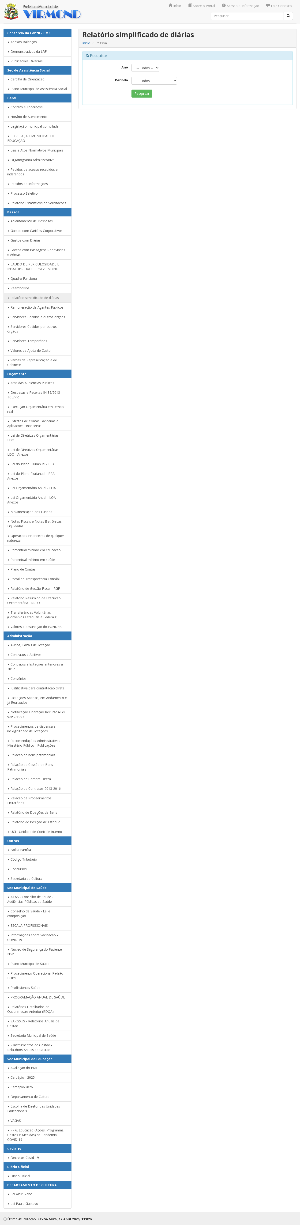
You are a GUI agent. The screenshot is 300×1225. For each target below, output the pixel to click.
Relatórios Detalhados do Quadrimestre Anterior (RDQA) (30, 1009)
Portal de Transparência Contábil (33, 579)
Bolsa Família (19, 849)
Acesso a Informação (240, 6)
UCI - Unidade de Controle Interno (34, 831)
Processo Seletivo (22, 193)
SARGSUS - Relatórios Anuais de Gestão (33, 1023)
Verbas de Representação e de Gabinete (32, 362)
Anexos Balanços (22, 42)
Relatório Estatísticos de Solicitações (36, 203)
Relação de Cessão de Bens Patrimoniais (30, 766)
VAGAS (14, 1120)
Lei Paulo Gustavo (22, 1203)
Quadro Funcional (22, 278)
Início (175, 6)
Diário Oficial (18, 1176)
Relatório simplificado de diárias (33, 297)
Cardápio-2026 (20, 1087)
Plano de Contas (21, 569)
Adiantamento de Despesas (30, 221)
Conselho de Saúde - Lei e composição (28, 913)
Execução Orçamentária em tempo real (35, 409)
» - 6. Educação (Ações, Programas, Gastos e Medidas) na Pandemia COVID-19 (35, 1135)
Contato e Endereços (25, 107)
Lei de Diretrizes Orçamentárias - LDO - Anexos (34, 452)
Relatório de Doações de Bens (32, 812)
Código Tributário (22, 859)
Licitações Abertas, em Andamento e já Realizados (37, 700)
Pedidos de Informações (27, 183)
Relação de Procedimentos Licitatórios (29, 800)
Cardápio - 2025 (21, 1077)
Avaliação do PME (22, 1068)
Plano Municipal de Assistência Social (37, 89)
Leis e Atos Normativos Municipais (35, 150)
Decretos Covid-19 (23, 1157)
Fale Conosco (279, 6)
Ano (124, 67)
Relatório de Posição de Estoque (33, 822)
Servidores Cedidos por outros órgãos (32, 328)
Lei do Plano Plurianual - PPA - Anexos (32, 475)
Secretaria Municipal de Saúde (31, 1035)
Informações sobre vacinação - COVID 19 (32, 937)
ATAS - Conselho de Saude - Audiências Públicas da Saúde (30, 899)
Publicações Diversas (25, 61)
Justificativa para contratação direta (35, 688)
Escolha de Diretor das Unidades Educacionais (33, 1108)
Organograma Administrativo (31, 160)
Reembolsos (18, 288)
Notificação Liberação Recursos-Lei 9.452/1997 (36, 714)
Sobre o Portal (201, 6)
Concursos (17, 869)
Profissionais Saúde (23, 987)
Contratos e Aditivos (24, 654)
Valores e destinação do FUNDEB (34, 626)
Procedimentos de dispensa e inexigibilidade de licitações (31, 728)
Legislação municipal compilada (33, 126)
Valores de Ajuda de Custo (29, 350)
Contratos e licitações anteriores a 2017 (35, 666)
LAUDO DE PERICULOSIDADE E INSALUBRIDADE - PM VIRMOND (33, 266)
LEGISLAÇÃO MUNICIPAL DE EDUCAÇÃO (31, 138)
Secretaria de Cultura (24, 878)
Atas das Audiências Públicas (30, 383)
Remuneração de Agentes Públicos (35, 307)
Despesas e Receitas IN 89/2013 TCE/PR (33, 394)
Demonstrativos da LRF (27, 51)
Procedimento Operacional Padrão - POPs (36, 975)
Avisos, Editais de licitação (28, 645)
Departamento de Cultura (28, 1096)
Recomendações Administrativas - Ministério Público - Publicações (34, 743)
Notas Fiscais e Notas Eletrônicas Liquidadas (34, 523)
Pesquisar (142, 93)
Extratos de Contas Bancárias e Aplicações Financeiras (32, 423)
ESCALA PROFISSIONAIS (27, 925)
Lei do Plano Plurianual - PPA (31, 464)
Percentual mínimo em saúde (31, 559)
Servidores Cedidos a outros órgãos (36, 317)
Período (121, 80)
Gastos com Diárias (24, 240)
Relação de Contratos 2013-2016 (34, 788)
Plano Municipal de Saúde (28, 963)
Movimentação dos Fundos (29, 512)
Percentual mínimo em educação (34, 550)
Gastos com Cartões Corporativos (35, 230)
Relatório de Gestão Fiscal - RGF (33, 588)
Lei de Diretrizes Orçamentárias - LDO (34, 437)
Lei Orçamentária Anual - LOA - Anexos (32, 499)
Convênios (16, 678)
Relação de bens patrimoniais (31, 755)
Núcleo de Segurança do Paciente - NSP (35, 951)
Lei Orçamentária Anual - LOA (31, 488)
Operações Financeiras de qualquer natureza (35, 538)
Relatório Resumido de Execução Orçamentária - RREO (34, 600)
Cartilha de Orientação (26, 79)
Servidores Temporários (27, 341)
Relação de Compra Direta (29, 779)
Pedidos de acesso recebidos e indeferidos (32, 171)
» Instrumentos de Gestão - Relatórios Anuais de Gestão (29, 1047)
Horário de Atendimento (27, 116)
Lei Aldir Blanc (19, 1194)
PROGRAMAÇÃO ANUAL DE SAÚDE (36, 997)
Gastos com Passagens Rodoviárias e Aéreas (36, 252)
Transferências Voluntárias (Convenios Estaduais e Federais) (32, 614)
